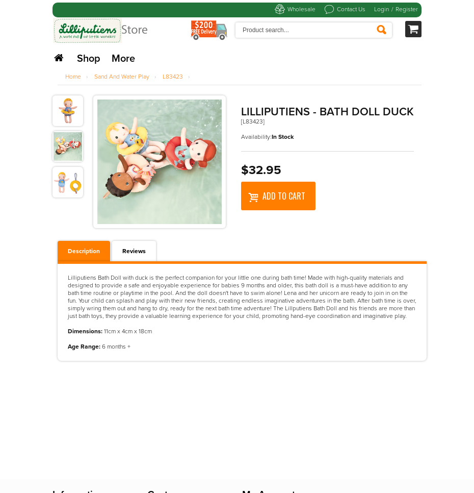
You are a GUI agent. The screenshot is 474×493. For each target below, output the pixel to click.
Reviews (134, 251)
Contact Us (351, 9)
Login (381, 9)
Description (84, 251)
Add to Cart (276, 196)
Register (407, 9)
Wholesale (301, 9)
